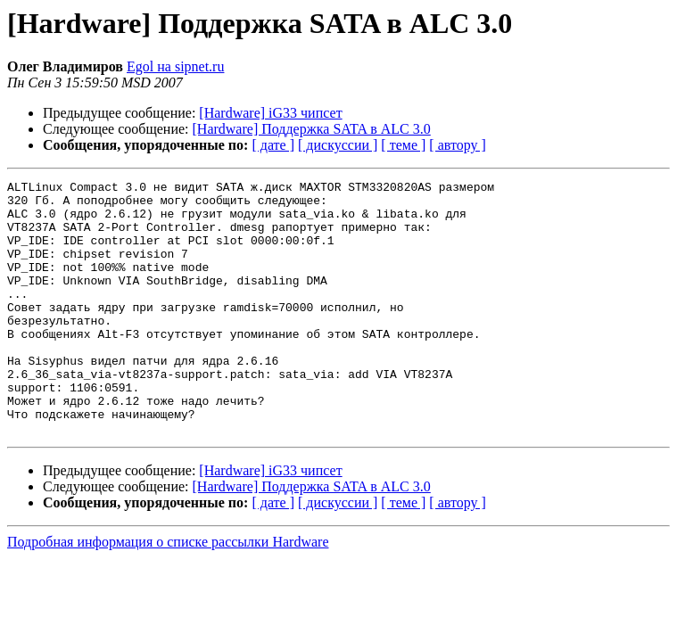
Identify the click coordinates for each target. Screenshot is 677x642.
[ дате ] (273, 144)
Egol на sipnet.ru (175, 66)
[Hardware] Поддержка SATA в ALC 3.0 (312, 128)
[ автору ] (457, 144)
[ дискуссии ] (337, 144)
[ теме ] (403, 144)
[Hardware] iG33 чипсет (270, 112)
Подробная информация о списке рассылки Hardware (168, 592)
